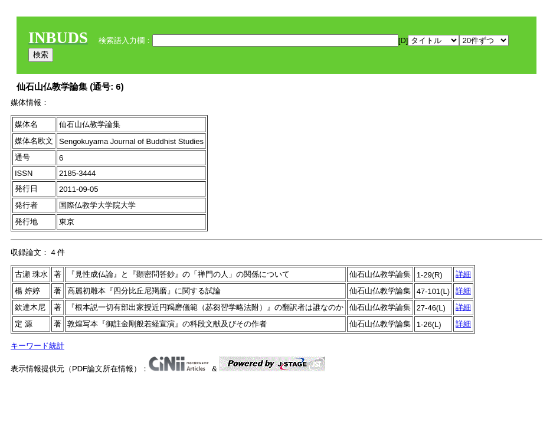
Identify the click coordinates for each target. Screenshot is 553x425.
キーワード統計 (37, 345)
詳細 (463, 274)
